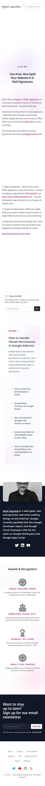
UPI (20, 756)
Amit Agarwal (11, 511)
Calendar (11, 756)
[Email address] (18, 308)
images (17, 99)
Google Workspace (24, 533)
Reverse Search (31, 756)
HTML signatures (31, 99)
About (10, 751)
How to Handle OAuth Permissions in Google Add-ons (22, 341)
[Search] (33, 6)
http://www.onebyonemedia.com (17, 196)
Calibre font (28, 121)
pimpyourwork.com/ (32, 134)
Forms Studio (32, 751)
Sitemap (27, 761)
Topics (17, 761)
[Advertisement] (22, 34)
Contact (20, 751)
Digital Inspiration (24, 775)
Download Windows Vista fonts (16, 234)
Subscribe (36, 726)
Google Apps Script (14, 537)
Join (37, 309)
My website (31, 193)
